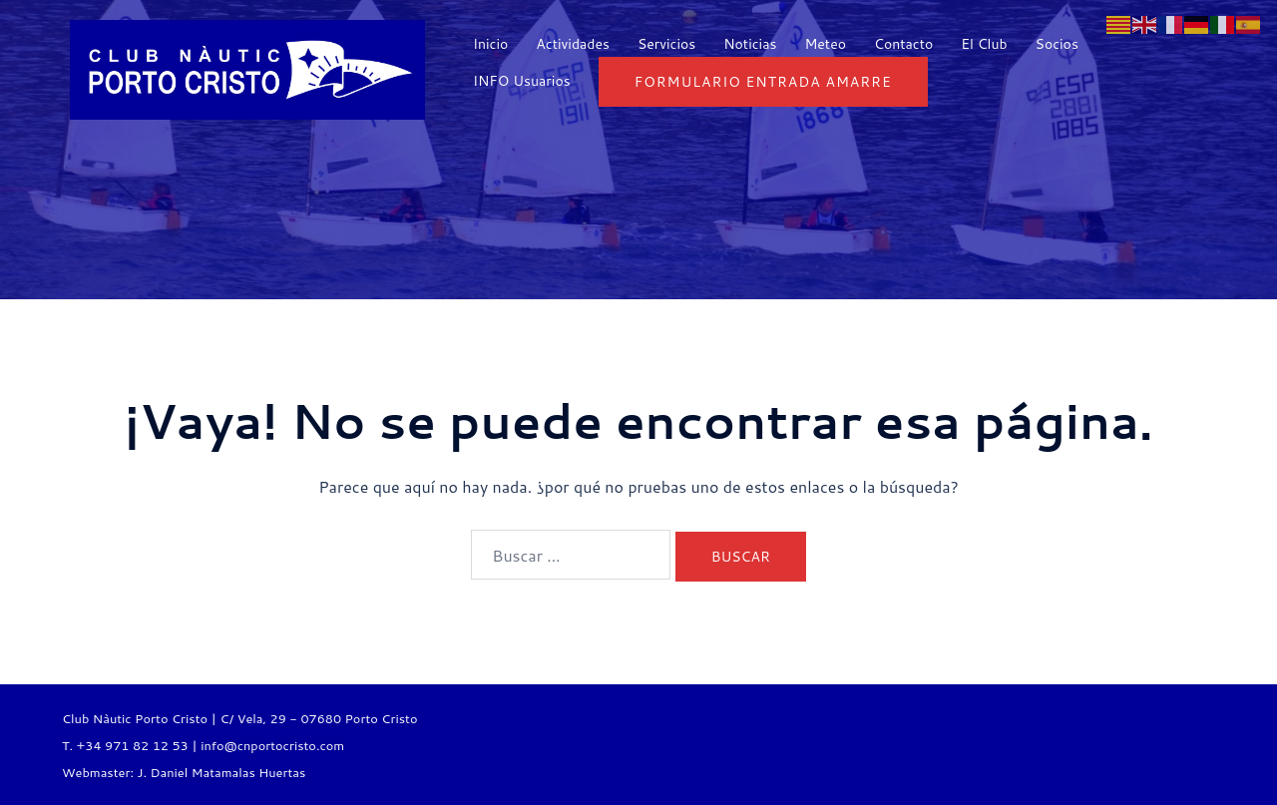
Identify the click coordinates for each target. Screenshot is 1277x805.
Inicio (490, 44)
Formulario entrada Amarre (763, 82)
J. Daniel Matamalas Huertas (221, 772)
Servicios (666, 44)
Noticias (749, 44)
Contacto (903, 44)
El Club (984, 44)
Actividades (573, 44)
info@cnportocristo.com (272, 745)
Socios (1057, 44)
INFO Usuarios (522, 81)
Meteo (825, 44)
